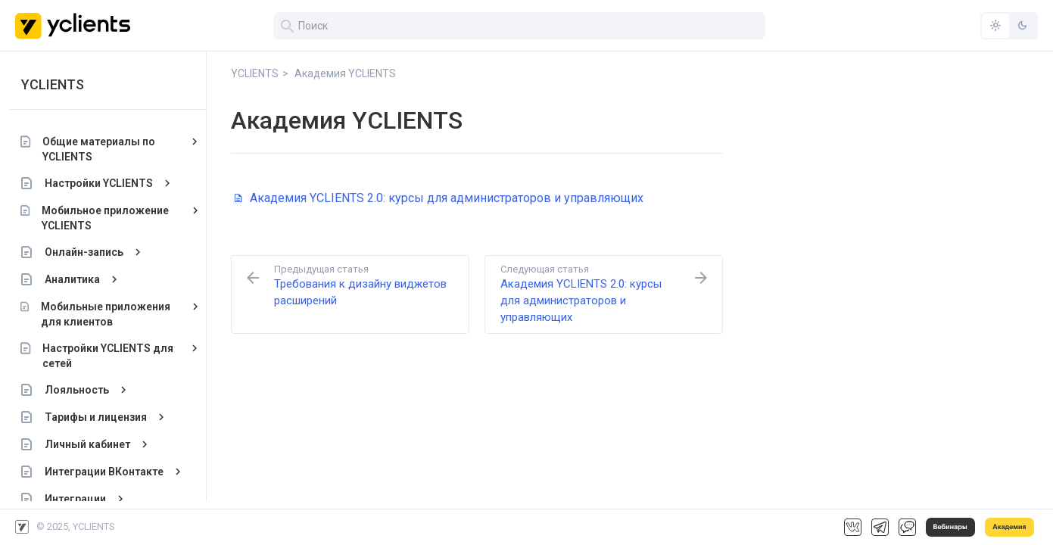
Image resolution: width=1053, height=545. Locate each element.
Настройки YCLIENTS (104, 183)
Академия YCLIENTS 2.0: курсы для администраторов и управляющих (439, 198)
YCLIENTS (57, 84)
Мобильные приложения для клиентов (111, 314)
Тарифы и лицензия (101, 417)
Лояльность (82, 390)
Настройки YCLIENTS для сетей (113, 355)
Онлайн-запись (89, 252)
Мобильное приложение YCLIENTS (110, 218)
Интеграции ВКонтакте (109, 472)
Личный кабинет (93, 444)
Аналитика (77, 279)
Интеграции (80, 499)
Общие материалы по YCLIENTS (104, 149)
